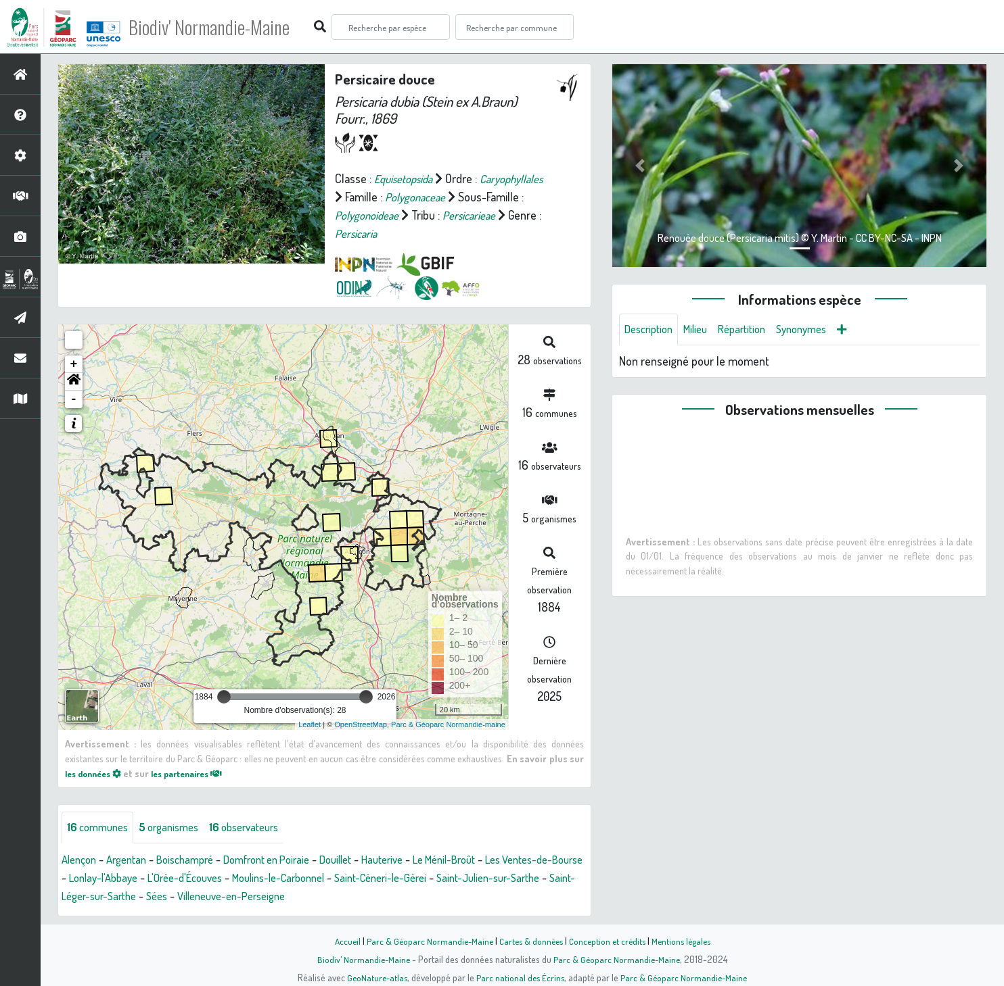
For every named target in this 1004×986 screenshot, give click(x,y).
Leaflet (309, 724)
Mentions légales (686, 941)
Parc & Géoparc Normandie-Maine (425, 941)
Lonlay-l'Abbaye (161, 878)
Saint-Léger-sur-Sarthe (213, 896)
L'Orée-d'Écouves (250, 878)
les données (97, 772)
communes (100, 827)
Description (651, 329)
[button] (74, 382)
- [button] (74, 399)
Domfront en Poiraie (286, 860)
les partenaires (198, 772)
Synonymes (819, 329)
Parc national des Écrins (520, 977)
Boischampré (196, 860)
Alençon (81, 860)
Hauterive (415, 860)
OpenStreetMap (360, 724)
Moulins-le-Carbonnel (354, 878)
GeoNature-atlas (374, 977)
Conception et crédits (608, 941)
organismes (177, 827)
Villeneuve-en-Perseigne (373, 896)
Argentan (132, 860)
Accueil (340, 941)
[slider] (224, 697)
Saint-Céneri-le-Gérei (467, 878)
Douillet (363, 860)
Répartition (753, 329)
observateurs (259, 827)
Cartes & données (529, 941)
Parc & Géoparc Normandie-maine (448, 724)
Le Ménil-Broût (483, 860)
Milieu (702, 329)
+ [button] (74, 364)
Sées (290, 896)
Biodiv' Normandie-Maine (222, 27)
